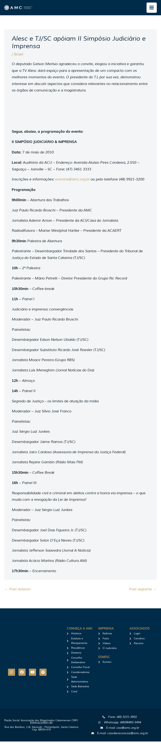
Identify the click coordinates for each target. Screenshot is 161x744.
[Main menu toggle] (152, 9)
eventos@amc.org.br (72, 182)
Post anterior (18, 592)
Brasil (18, 57)
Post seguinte (142, 592)
